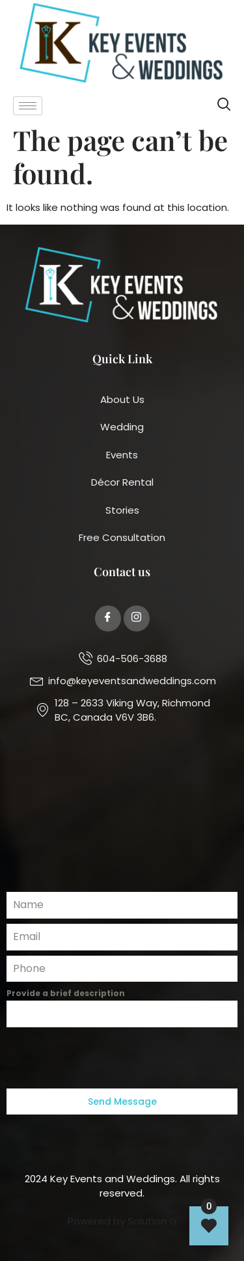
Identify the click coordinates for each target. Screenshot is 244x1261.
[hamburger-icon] (27, 105)
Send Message (122, 1101)
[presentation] (122, 1057)
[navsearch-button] (224, 106)
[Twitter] (137, 618)
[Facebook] (108, 618)
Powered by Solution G (122, 1221)
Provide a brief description (66, 993)
